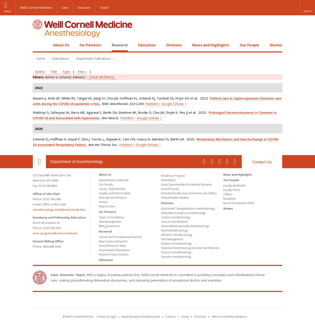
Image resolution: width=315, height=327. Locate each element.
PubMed (151, 103)
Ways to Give (107, 206)
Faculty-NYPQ (231, 190)
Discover (84, 7)
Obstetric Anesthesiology (176, 235)
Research (120, 45)
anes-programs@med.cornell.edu (55, 233)
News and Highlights (210, 45)
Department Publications (114, 250)
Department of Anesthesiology (76, 161)
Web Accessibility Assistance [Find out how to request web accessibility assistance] (229, 316)
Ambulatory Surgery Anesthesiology (183, 213)
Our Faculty (106, 184)
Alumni (276, 45)
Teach (104, 7)
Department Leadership (114, 180)
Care (64, 7)
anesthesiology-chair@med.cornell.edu (59, 210)
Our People (249, 45)
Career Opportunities (112, 189)
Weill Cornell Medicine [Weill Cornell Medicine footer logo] (157, 300)
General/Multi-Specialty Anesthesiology (185, 226)
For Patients (90, 45)
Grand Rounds (170, 189)
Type (66, 71)
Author (40, 71)
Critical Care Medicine (174, 222)
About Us (61, 45)
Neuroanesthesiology (174, 230)
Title (53, 71)
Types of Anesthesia (111, 217)
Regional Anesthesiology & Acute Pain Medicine (190, 248)
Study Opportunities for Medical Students (186, 184)
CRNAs (227, 194)
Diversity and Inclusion (113, 197)
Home (37, 45)
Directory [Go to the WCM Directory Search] (200, 316)
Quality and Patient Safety (114, 193)
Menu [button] (7, 11)
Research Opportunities (113, 254)
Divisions (174, 45)
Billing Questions (109, 226)
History (103, 202)
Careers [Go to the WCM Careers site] (170, 316)
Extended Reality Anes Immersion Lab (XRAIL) (188, 193)
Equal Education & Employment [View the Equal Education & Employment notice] (140, 316)
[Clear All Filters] (101, 77)
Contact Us (262, 162)
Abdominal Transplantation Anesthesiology (188, 208)
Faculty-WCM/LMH (234, 185)
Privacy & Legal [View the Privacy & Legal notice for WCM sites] (106, 316)
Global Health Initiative (175, 197)
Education (147, 45)
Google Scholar (172, 103)
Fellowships (168, 180)
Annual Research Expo (112, 246)
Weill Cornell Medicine (36, 7)
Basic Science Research (113, 241)
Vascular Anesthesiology (176, 257)
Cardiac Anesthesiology (175, 217)
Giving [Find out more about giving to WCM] (185, 316)
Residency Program (173, 176)
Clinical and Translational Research (120, 237)
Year (80, 71)
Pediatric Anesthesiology (176, 243)
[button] (307, 7)
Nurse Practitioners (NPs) (238, 203)
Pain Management (110, 222)
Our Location (39, 161)
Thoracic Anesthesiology (176, 252)
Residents (229, 199)
